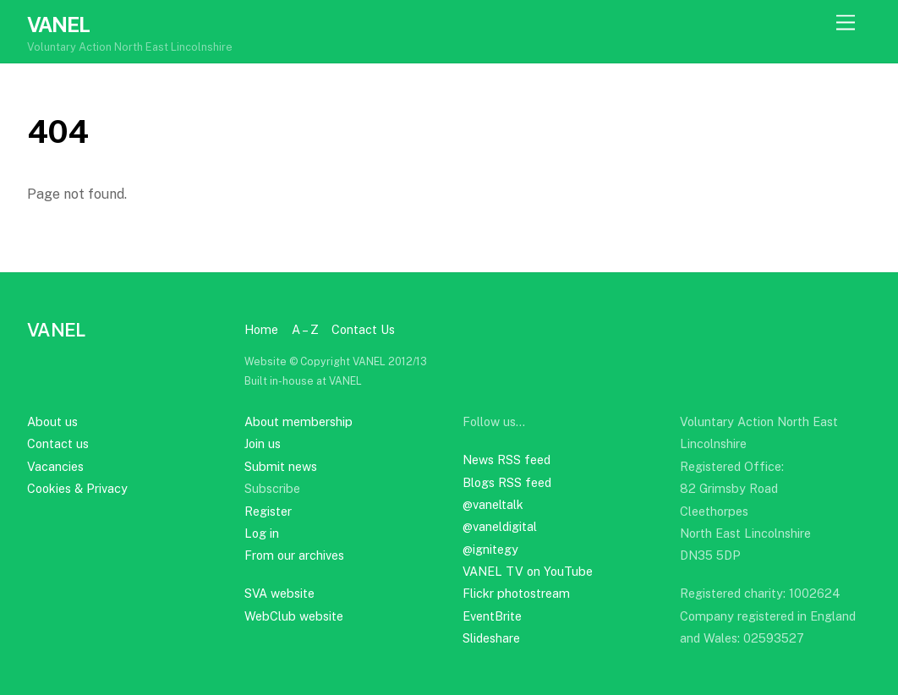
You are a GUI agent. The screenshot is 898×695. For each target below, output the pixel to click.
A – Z (305, 329)
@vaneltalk (493, 504)
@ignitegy (490, 549)
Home (261, 329)
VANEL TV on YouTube (528, 571)
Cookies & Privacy (77, 488)
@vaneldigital (500, 526)
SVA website (279, 593)
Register (268, 511)
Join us (262, 443)
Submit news (280, 466)
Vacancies (55, 466)
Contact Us (363, 329)
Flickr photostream (516, 593)
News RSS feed (506, 459)
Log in (261, 533)
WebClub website (293, 616)
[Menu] (845, 23)
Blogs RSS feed (507, 482)
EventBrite (492, 616)
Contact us (58, 443)
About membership (298, 421)
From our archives (294, 555)
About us (52, 421)
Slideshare (491, 638)
